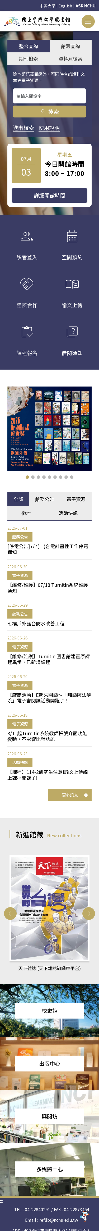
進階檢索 (23, 127)
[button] (27, 477)
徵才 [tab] (26, 513)
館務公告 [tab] (44, 499)
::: (1, 14)
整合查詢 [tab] (28, 46)
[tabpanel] (49, 653)
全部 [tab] (18, 499)
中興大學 (47, 5)
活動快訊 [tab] (68, 513)
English (65, 5)
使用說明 (49, 127)
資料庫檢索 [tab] (70, 58)
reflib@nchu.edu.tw (58, 1220)
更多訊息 (75, 795)
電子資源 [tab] (76, 499)
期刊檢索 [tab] (28, 58)
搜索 (49, 111)
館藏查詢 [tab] (70, 46)
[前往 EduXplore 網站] (84, 1215)
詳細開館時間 (49, 195)
